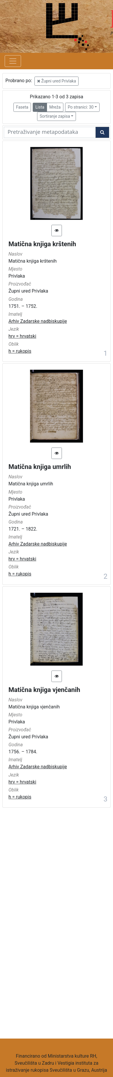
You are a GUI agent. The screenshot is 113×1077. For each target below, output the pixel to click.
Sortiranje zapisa (55, 116)
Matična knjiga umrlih (39, 466)
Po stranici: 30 (81, 107)
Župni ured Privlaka (56, 81)
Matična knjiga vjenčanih (44, 689)
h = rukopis (19, 351)
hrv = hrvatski (22, 336)
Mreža (55, 107)
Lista (39, 107)
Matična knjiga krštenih (42, 244)
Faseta (22, 107)
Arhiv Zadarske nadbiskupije (37, 321)
